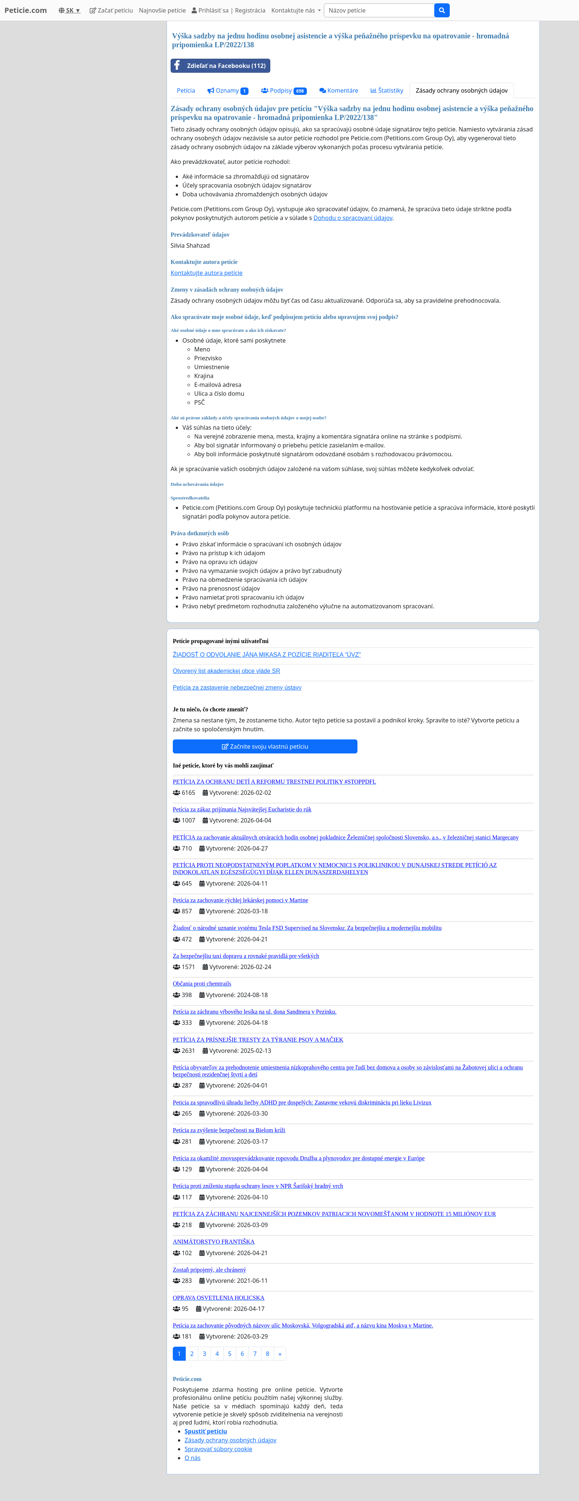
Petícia (186, 90)
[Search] (379, 10)
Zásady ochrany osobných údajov (462, 90)
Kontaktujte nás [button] (293, 10)
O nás (193, 1458)
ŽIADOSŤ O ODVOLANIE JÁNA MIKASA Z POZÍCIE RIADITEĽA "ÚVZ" (267, 655)
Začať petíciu (111, 10)
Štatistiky (387, 90)
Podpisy (284, 90)
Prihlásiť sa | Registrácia (228, 10)
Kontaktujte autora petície (207, 273)
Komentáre (339, 90)
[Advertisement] (94, 132)
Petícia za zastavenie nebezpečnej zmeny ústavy (237, 687)
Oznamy (228, 90)
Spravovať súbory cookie (218, 1449)
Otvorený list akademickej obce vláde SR (226, 671)
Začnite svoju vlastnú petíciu (265, 746)
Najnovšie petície (162, 10)
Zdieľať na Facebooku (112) (218, 65)
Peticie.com (25, 10)
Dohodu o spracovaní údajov (353, 218)
